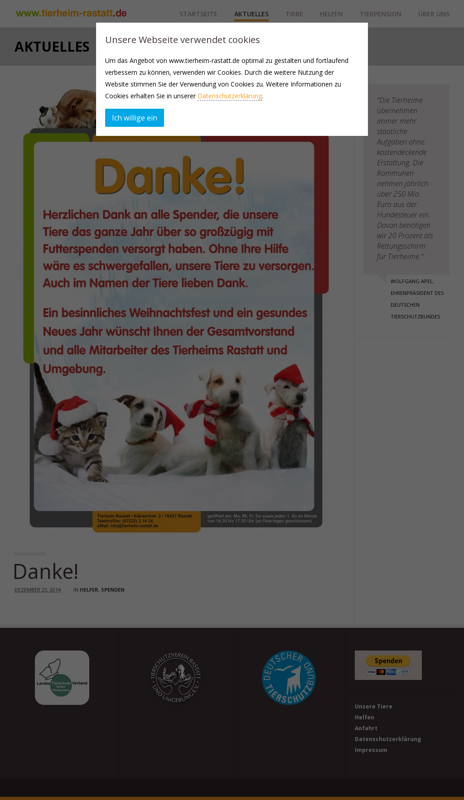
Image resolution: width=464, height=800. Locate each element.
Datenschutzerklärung (230, 96)
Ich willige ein (134, 118)
